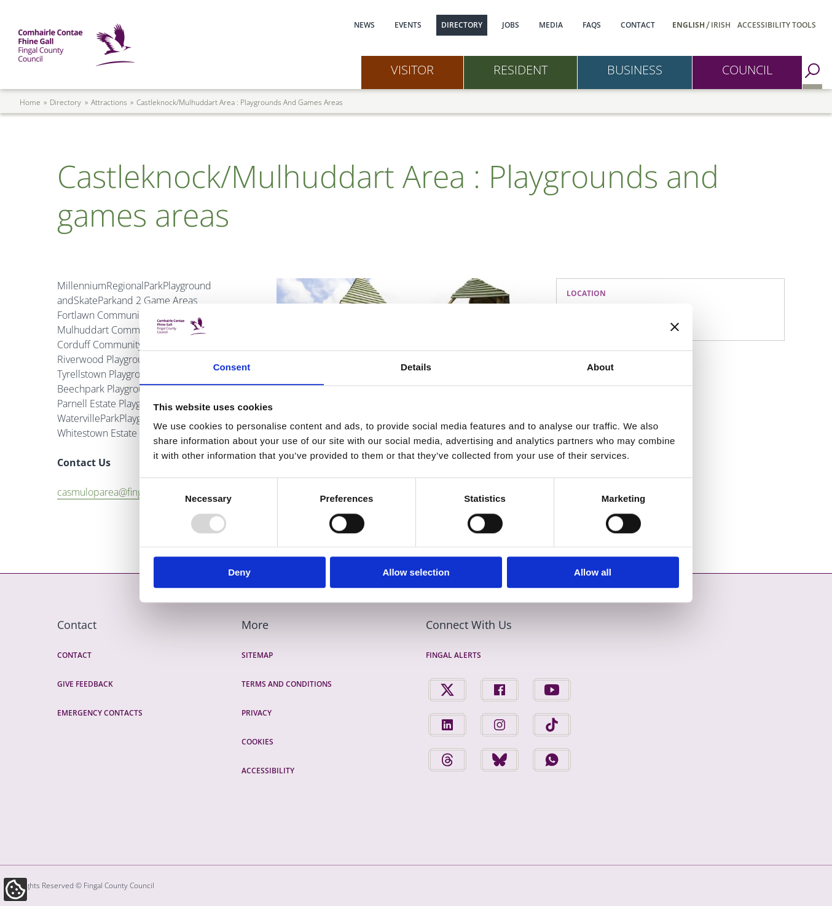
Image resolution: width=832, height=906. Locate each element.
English (688, 25)
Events (408, 25)
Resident (520, 69)
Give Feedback (85, 684)
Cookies (257, 741)
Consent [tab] (232, 367)
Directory (461, 25)
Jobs (510, 25)
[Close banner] (674, 326)
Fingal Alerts (453, 655)
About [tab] (600, 367)
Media (551, 25)
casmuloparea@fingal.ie (113, 492)
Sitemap (257, 655)
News (364, 25)
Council (747, 69)
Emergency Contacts (100, 713)
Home (30, 102)
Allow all (592, 573)
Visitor (412, 69)
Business (634, 69)
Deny (239, 573)
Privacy (256, 713)
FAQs (592, 25)
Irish (721, 25)
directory (65, 102)
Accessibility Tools (776, 25)
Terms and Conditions (286, 684)
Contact (638, 25)
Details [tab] (416, 367)
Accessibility (267, 770)
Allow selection (415, 573)
